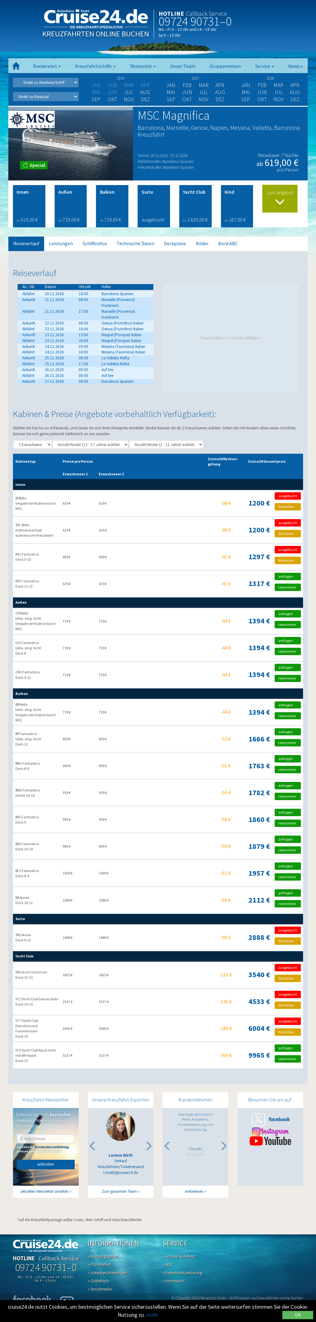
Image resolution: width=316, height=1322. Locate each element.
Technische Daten (135, 243)
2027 (195, 78)
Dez (145, 99)
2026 (120, 78)
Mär (204, 85)
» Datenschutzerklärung (182, 1272)
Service (264, 66)
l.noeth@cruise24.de (120, 1172)
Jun (187, 92)
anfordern (45, 1164)
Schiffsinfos (95, 243)
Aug (145, 92)
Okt (112, 99)
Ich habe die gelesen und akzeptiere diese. (43, 1149)
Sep (96, 99)
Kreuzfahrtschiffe (95, 66)
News (295, 66)
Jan (170, 85)
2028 (270, 78)
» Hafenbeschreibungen (107, 1272)
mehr (152, 1314)
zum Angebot (280, 198)
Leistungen (61, 243)
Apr (219, 85)
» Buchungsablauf (103, 1256)
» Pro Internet (99, 1264)
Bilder (202, 243)
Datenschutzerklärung (52, 1147)
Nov (129, 99)
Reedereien (47, 66)
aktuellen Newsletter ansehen (44, 1191)
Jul (128, 92)
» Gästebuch (98, 1280)
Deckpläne (175, 243)
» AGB (168, 1264)
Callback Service (206, 13)
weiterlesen (194, 1191)
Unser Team (182, 66)
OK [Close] (298, 1315)
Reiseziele (143, 66)
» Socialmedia (100, 1289)
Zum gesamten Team (119, 1191)
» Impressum (173, 1280)
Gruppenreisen (225, 66)
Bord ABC (228, 243)
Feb (187, 85)
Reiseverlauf (26, 243)
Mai (171, 92)
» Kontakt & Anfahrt (179, 1256)
